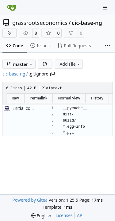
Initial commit (27, 108)
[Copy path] (52, 74)
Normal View (69, 98)
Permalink (38, 98)
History (97, 98)
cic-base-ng (87, 23)
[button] (45, 64)
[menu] (41, 216)
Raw (15, 98)
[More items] (108, 45)
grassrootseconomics (39, 23)
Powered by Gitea (30, 200)
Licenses (64, 215)
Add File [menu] (69, 64)
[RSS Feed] (9, 33)
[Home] (11, 7)
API (80, 215)
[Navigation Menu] (106, 7)
